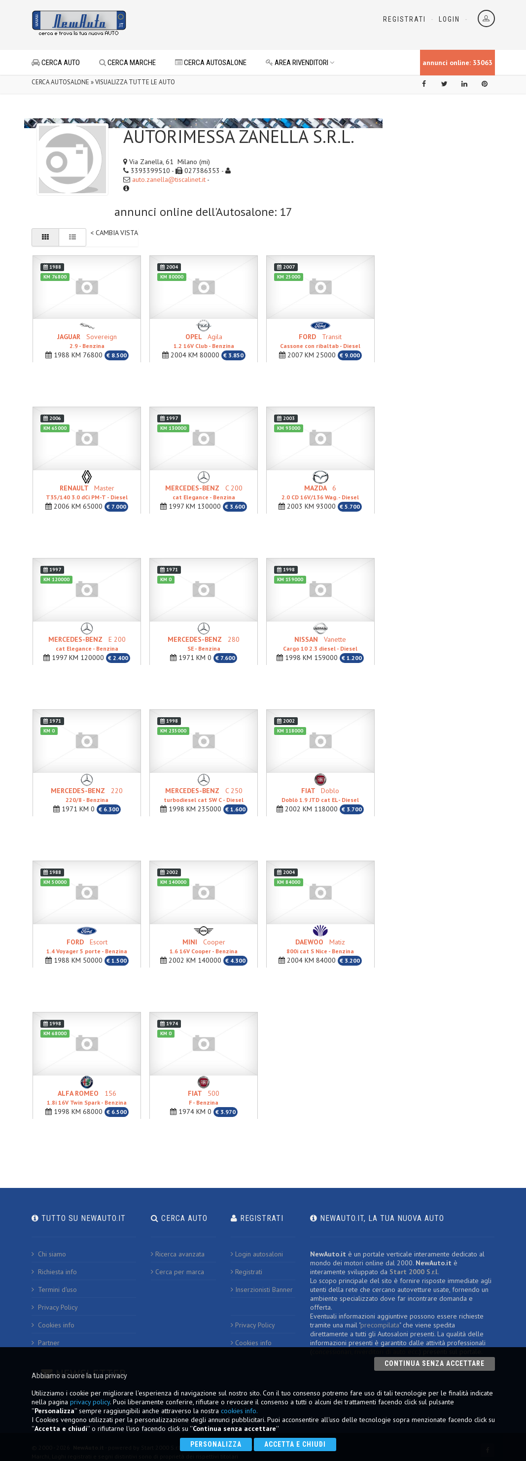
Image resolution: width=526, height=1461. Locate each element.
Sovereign (87, 340)
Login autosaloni (257, 1254)
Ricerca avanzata (178, 1254)
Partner (46, 1342)
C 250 (204, 794)
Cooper (204, 946)
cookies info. (239, 1410)
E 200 (87, 643)
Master (87, 492)
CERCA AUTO (56, 62)
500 (203, 1097)
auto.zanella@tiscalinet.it (169, 179)
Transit (320, 340)
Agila (204, 340)
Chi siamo (49, 1254)
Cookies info (53, 1325)
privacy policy (90, 1401)
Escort (86, 946)
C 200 (204, 492)
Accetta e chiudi (295, 1444)
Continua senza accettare (435, 1363)
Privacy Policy (55, 1307)
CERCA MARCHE (127, 62)
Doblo (320, 794)
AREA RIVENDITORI (300, 62)
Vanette (320, 643)
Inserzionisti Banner (262, 1289)
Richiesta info (54, 1271)
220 (87, 794)
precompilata (379, 1325)
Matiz (320, 946)
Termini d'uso (54, 1289)
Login (449, 19)
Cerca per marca (177, 1271)
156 (87, 1097)
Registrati (404, 19)
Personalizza (216, 1444)
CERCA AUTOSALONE (210, 62)
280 (204, 643)
